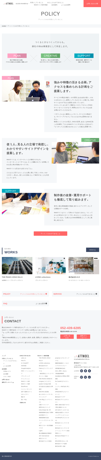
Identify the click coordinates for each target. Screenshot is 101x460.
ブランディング (25, 376)
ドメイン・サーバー (26, 389)
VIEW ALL (92, 250)
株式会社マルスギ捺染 (45, 441)
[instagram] (81, 370)
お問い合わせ (92, 3)
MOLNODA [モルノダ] (61, 441)
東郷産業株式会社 (44, 417)
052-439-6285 (70, 327)
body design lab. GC (45, 410)
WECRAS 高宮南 (44, 392)
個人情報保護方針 (7, 456)
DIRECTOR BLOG (25, 356)
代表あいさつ (7, 371)
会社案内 (54, 5)
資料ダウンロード (83, 336)
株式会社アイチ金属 (61, 443)
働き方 (23, 397)
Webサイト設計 (25, 381)
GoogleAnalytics (26, 368)
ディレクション (25, 379)
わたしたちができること (55, 2)
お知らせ (23, 358)
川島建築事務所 (59, 373)
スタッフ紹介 (7, 376)
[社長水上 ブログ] (89, 377)
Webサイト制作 (25, 384)
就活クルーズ (43, 438)
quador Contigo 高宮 (45, 384)
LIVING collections (44, 363)
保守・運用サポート (26, 392)
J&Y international (44, 436)
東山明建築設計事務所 (45, 433)
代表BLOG (23, 402)
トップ (4, 356)
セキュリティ (25, 394)
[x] (89, 370)
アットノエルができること (50, 233)
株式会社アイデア (60, 397)
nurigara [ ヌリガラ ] (45, 381)
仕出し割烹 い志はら (61, 371)
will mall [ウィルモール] (62, 410)
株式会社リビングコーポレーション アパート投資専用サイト (62, 430)
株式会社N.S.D (43, 366)
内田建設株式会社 (60, 368)
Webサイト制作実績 (41, 5)
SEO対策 (23, 366)
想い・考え (24, 399)
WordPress (24, 386)
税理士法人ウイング (44, 407)
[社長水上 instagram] (81, 377)
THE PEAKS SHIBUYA (45, 379)
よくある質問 (65, 5)
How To (23, 360)
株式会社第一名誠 (60, 446)
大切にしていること (36, 2)
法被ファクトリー (44, 404)
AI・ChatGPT (25, 363)
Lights (41, 431)
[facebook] (85, 370)
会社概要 (5, 374)
